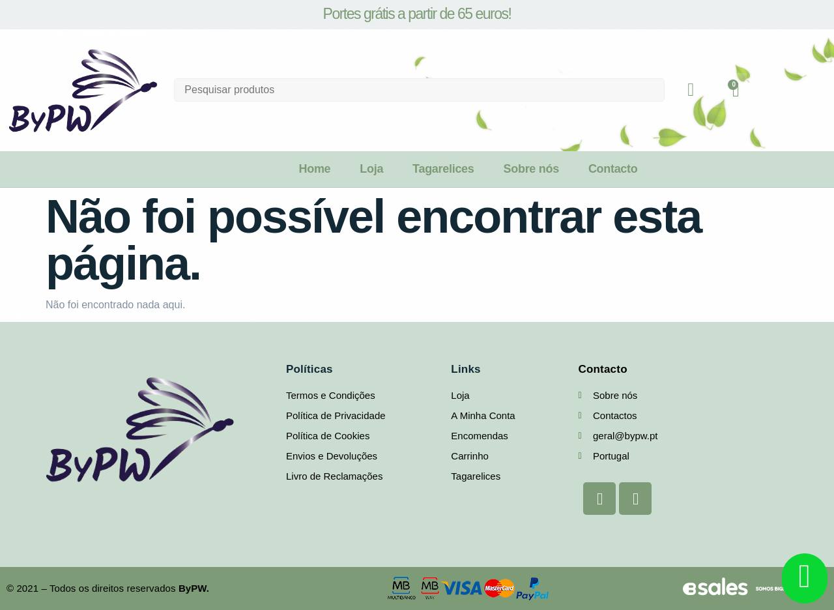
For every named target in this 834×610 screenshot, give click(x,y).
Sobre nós (531, 168)
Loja (371, 168)
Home (314, 168)
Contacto (613, 168)
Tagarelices (443, 168)
